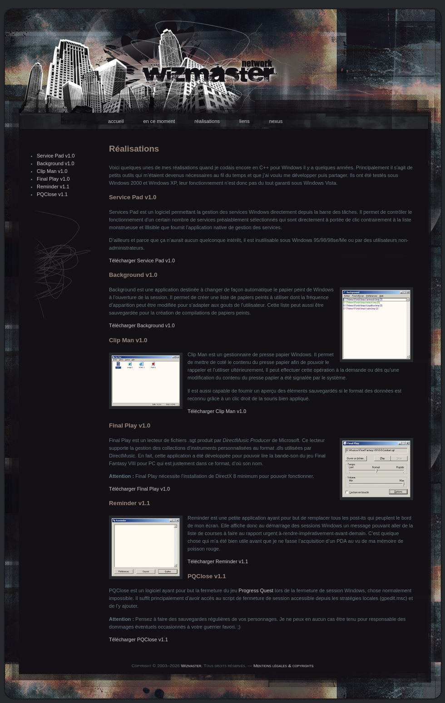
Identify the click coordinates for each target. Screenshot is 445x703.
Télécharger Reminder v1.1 (218, 561)
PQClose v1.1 (52, 194)
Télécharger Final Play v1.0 (139, 489)
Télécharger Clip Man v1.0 (217, 411)
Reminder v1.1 (53, 186)
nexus (275, 121)
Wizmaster (191, 665)
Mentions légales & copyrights (283, 665)
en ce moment (159, 121)
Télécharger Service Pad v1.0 (142, 260)
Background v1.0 (55, 163)
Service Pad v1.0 (55, 155)
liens (244, 121)
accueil (116, 121)
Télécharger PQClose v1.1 (138, 639)
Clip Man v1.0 (52, 171)
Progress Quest (255, 590)
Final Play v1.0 (53, 179)
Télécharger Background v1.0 (142, 325)
